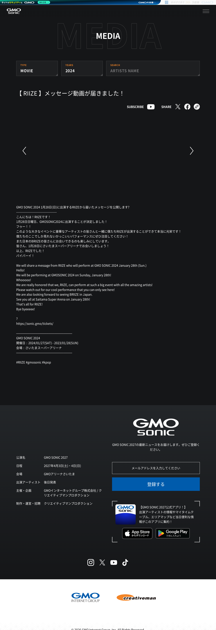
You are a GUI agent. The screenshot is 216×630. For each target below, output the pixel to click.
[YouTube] (113, 562)
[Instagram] (90, 562)
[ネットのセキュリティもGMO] (26, 2)
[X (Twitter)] (102, 562)
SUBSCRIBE (135, 106)
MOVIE (26, 70)
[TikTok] (125, 562)
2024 (70, 70)
